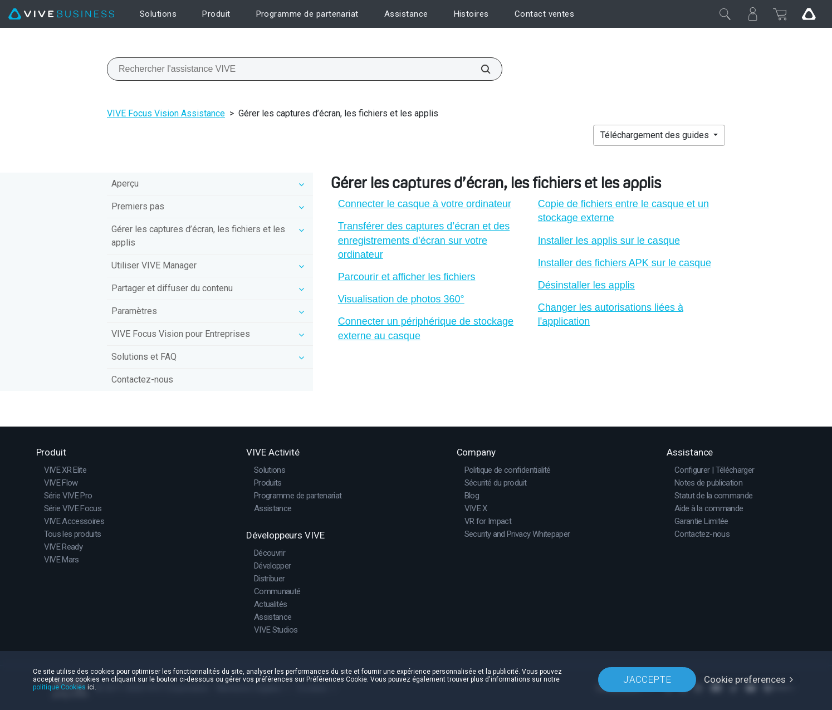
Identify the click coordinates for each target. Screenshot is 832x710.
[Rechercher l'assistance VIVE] (479, 69)
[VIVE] (61, 14)
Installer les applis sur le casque (609, 240)
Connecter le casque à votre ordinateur (424, 203)
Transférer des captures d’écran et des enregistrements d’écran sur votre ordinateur (424, 240)
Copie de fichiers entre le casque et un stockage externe (623, 210)
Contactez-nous (142, 379)
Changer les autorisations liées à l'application (610, 314)
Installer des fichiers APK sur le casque (624, 262)
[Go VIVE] (809, 14)
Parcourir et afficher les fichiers (407, 276)
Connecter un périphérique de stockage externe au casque (425, 328)
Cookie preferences (745, 679)
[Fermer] (725, 14)
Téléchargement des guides (655, 135)
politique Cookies (59, 687)
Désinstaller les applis (586, 285)
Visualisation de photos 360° (401, 299)
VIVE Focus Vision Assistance (166, 113)
